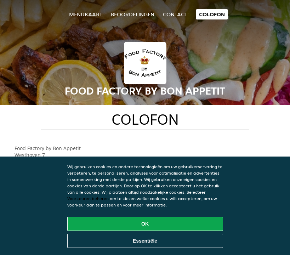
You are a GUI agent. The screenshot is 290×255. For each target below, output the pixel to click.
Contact (175, 14)
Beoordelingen (132, 14)
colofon (212, 14)
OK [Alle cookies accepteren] (145, 224)
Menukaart (85, 14)
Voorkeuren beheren (88, 198)
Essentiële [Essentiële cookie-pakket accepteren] (145, 241)
